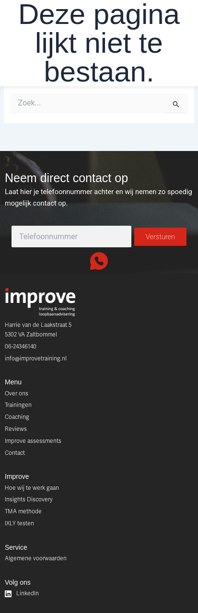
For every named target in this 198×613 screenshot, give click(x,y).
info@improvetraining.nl (36, 358)
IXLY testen (19, 523)
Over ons (16, 393)
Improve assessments (33, 441)
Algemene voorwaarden (36, 558)
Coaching (17, 417)
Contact (15, 453)
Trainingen (18, 405)
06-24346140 (20, 346)
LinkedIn (22, 594)
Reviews (16, 429)
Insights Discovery (29, 499)
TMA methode (23, 511)
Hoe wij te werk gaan (32, 488)
